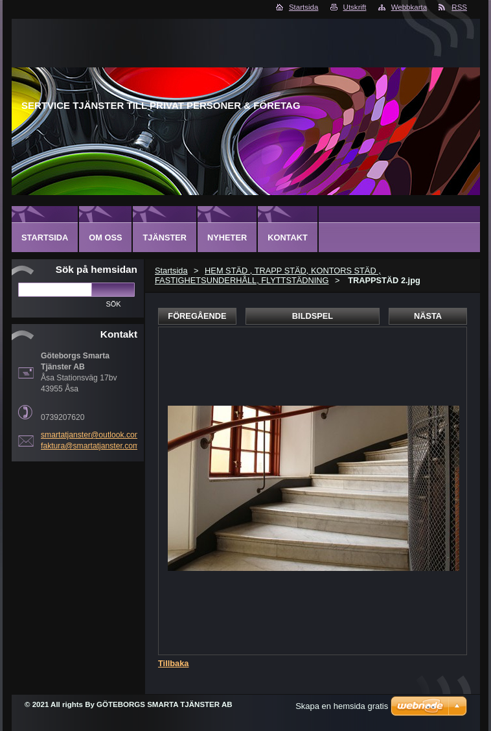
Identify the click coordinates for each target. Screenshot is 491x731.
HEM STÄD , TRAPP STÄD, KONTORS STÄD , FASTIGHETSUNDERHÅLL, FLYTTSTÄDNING (268, 275)
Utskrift (355, 7)
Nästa (428, 316)
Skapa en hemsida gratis (341, 706)
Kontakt (288, 237)
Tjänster (165, 237)
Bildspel (312, 316)
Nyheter (227, 237)
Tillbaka (173, 663)
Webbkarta (409, 7)
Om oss (105, 237)
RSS (459, 7)
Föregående (197, 316)
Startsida (303, 7)
